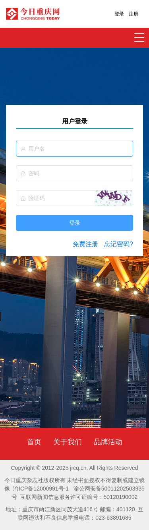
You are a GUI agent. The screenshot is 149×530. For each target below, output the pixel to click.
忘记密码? (118, 244)
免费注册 (85, 244)
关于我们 (67, 442)
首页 (34, 442)
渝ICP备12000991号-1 (41, 488)
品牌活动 (108, 442)
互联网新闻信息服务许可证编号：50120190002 (79, 497)
